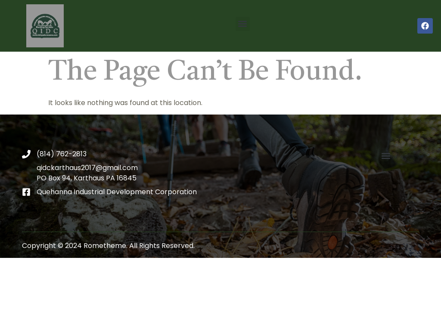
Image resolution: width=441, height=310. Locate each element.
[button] (243, 24)
